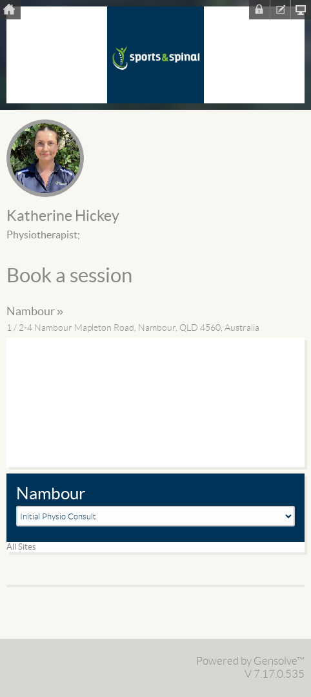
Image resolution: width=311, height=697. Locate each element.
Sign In (259, 9)
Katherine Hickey (62, 216)
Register (280, 9)
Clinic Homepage (300, 9)
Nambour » (34, 312)
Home (10, 9)
